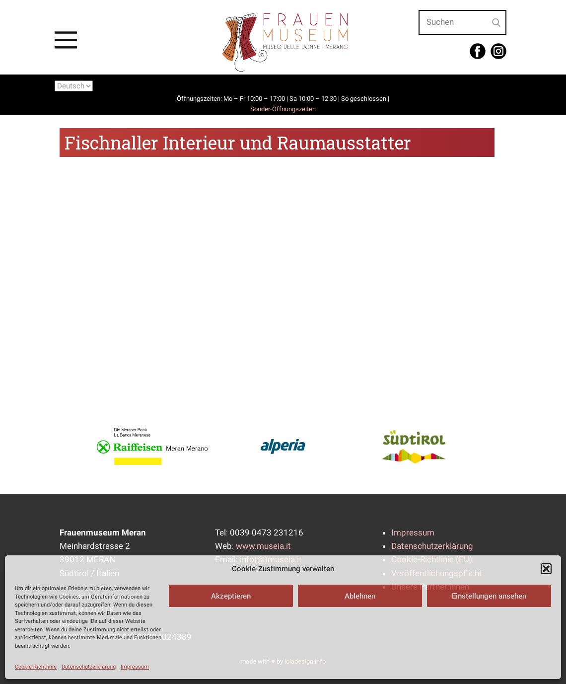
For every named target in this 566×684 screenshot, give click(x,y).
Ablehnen (360, 596)
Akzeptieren (231, 596)
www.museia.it (263, 546)
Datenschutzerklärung (89, 667)
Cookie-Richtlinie (36, 667)
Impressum (135, 667)
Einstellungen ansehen (489, 596)
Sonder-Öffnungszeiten (283, 109)
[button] (546, 569)
